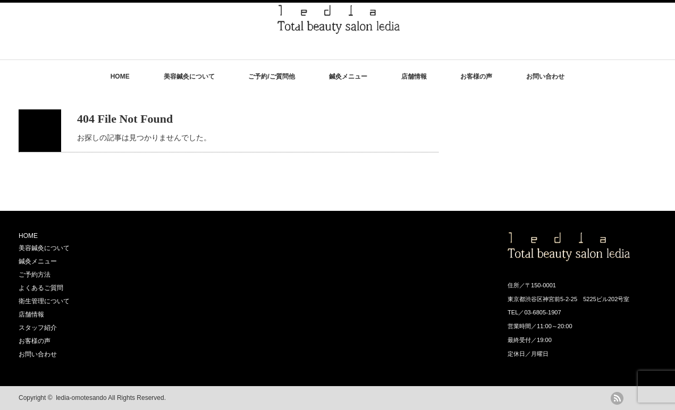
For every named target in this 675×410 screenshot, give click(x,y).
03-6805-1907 (542, 312)
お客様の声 (476, 76)
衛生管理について (44, 301)
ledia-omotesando (81, 398)
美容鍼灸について (189, 76)
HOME (120, 76)
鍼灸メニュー (348, 76)
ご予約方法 (34, 274)
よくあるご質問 (41, 288)
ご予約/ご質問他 (271, 76)
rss (617, 398)
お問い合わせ (545, 76)
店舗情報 (414, 76)
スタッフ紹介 (38, 327)
